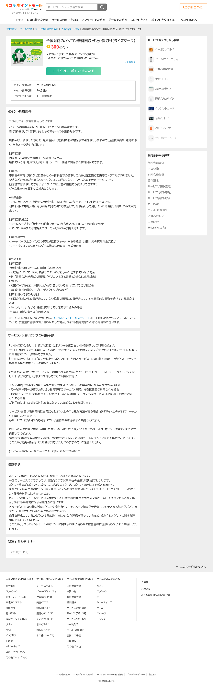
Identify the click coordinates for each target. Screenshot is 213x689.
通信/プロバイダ (161, 99)
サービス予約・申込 (159, 192)
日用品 (9, 641)
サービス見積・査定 (159, 186)
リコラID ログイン (193, 7)
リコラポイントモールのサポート (71, 318)
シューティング (104, 602)
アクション (102, 591)
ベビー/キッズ (13, 646)
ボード (100, 597)
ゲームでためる (117, 19)
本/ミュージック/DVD (16, 619)
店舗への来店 (156, 216)
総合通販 (10, 586)
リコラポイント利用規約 (83, 674)
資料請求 (153, 180)
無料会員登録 (156, 163)
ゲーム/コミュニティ (163, 59)
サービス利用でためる (65, 19)
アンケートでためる (93, 19)
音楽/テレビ (158, 118)
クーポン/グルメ (161, 49)
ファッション (12, 591)
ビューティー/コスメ (16, 597)
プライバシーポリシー (136, 674)
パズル (100, 586)
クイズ (100, 608)
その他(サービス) (19, 552)
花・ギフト (11, 613)
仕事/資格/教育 (160, 69)
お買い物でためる (38, 19)
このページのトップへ (193, 566)
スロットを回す (139, 19)
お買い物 (153, 168)
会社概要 (153, 674)
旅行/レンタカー (161, 128)
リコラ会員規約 (63, 674)
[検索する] (101, 7)
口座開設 (153, 221)
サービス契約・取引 (159, 198)
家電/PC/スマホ (14, 602)
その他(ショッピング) (16, 657)
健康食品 (10, 608)
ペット (9, 630)
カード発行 (154, 204)
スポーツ (101, 613)
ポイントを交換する (163, 19)
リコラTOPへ (189, 19)
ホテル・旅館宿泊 (158, 210)
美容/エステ (158, 79)
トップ (19, 19)
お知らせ (145, 589)
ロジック (101, 619)
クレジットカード (161, 108)
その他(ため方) (157, 227)
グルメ (9, 624)
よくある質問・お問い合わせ (155, 594)
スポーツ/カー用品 (15, 652)
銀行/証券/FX (159, 89)
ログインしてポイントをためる (73, 71)
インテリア (11, 635)
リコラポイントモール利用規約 (110, 674)
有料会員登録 (156, 174)
